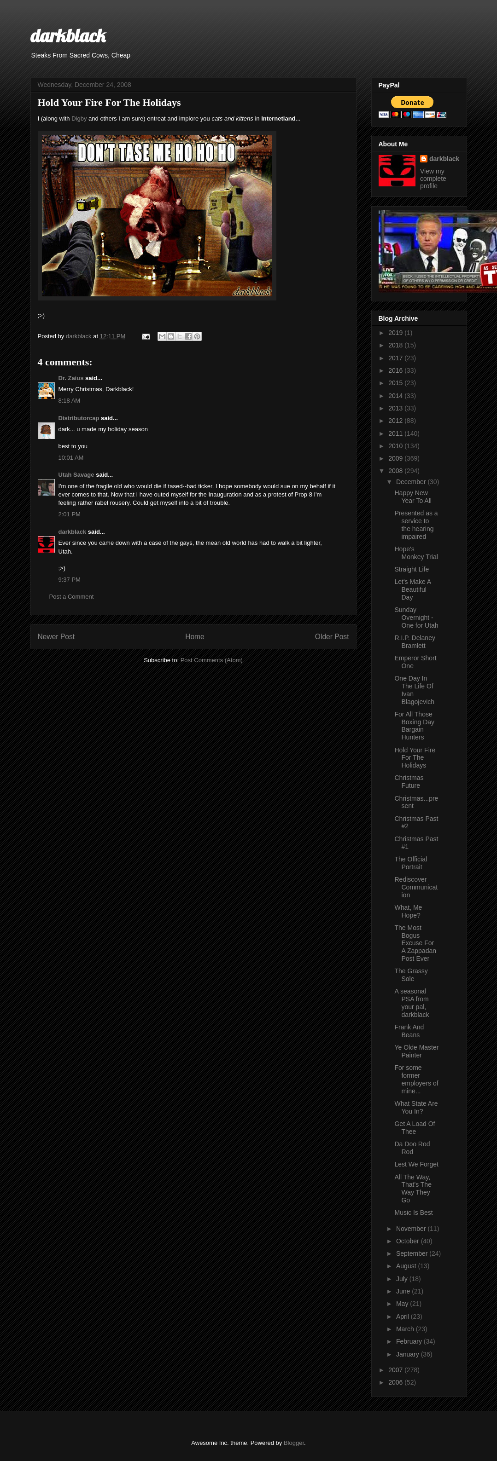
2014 (396, 395)
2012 (396, 420)
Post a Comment (71, 596)
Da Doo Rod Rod (412, 1147)
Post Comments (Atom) (212, 660)
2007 (396, 1370)
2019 (396, 332)
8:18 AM (69, 400)
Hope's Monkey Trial (416, 552)
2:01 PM (69, 514)
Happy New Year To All (412, 496)
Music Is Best (413, 1212)
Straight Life (411, 569)
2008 (396, 470)
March (406, 1329)
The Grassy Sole (410, 974)
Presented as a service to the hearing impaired (416, 524)
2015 (396, 383)
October (408, 1241)
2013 (396, 408)
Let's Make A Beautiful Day (412, 589)
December (411, 481)
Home (195, 637)
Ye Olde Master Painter (416, 1051)
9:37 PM (69, 579)
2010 (396, 446)
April (403, 1316)
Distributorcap (78, 418)
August (407, 1266)
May (403, 1303)
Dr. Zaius (71, 378)
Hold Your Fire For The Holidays (414, 757)
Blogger (294, 1442)
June (404, 1291)
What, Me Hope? (408, 911)
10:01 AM (71, 457)
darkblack (67, 35)
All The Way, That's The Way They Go (412, 1188)
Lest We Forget (416, 1164)
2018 (396, 345)
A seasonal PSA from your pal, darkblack (411, 1002)
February (410, 1341)
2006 (396, 1382)
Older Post (332, 637)
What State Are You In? (416, 1107)
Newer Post (56, 637)
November (411, 1228)
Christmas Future (408, 781)
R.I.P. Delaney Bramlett (414, 641)
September (412, 1253)
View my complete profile (433, 178)
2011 (396, 433)
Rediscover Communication (416, 887)
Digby (79, 118)
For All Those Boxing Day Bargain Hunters (414, 725)
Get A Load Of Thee (414, 1127)
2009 (396, 458)
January (408, 1354)
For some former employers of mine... (416, 1079)
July (402, 1278)
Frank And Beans (409, 1031)
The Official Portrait (410, 863)
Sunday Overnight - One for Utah (416, 617)
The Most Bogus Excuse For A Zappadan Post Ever (415, 943)
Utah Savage (76, 474)
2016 (396, 370)
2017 (396, 358)
